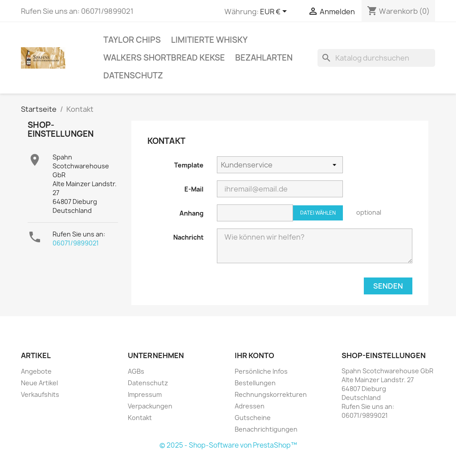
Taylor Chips (132, 39)
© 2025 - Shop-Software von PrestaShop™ (228, 445)
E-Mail (194, 189)
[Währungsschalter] (275, 12)
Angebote (36, 371)
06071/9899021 (76, 243)
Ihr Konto (254, 355)
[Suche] (376, 58)
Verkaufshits (40, 394)
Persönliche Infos (261, 371)
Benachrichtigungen (266, 429)
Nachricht (188, 237)
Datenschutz (133, 75)
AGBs (136, 371)
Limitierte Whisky (209, 39)
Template (189, 165)
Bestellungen (255, 383)
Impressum (145, 394)
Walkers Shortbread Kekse (164, 57)
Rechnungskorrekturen (271, 394)
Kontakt (140, 417)
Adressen (250, 406)
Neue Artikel (39, 383)
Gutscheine (253, 417)
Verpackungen (150, 406)
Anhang (191, 213)
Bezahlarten (264, 57)
